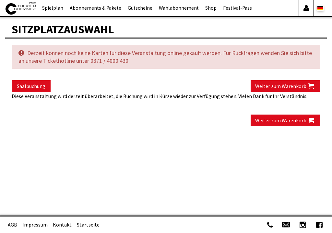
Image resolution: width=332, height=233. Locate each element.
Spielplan (52, 8)
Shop (211, 8)
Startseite (88, 224)
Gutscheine (140, 8)
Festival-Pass (237, 8)
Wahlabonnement (179, 8)
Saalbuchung (31, 86)
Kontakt (62, 224)
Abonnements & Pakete (95, 8)
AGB (12, 224)
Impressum (35, 224)
